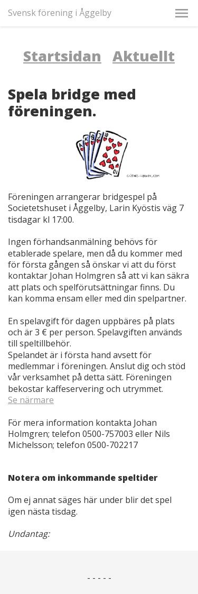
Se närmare (31, 400)
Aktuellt (143, 56)
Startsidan (62, 56)
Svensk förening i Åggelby (59, 13)
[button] (181, 13)
